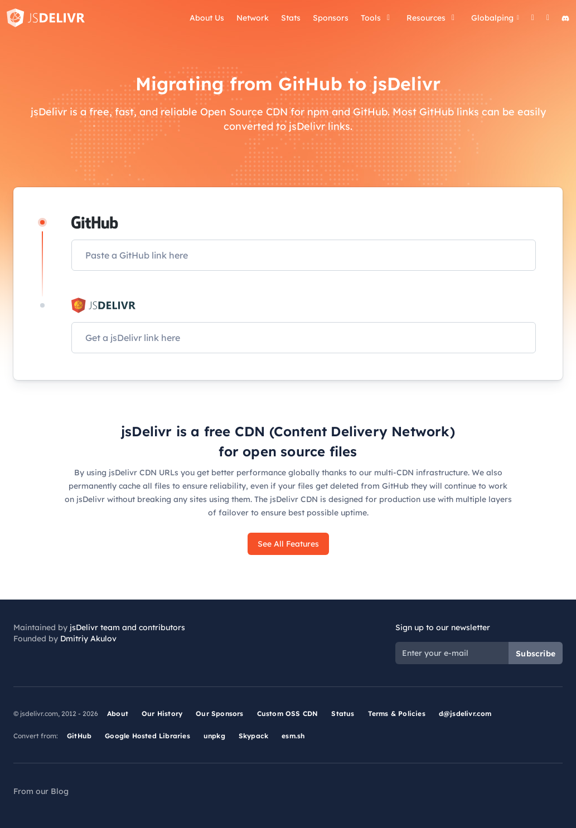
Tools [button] (377, 17)
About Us (207, 18)
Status (342, 713)
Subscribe (535, 654)
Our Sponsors (219, 713)
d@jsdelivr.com (465, 713)
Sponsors (330, 18)
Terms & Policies (396, 713)
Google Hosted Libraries (147, 736)
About (117, 713)
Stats (291, 18)
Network (252, 18)
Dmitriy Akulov (88, 639)
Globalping (495, 18)
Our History (162, 713)
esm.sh (293, 736)
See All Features (288, 544)
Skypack (253, 736)
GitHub (79, 736)
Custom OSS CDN (287, 713)
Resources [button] (432, 17)
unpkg (214, 736)
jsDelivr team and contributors (127, 627)
